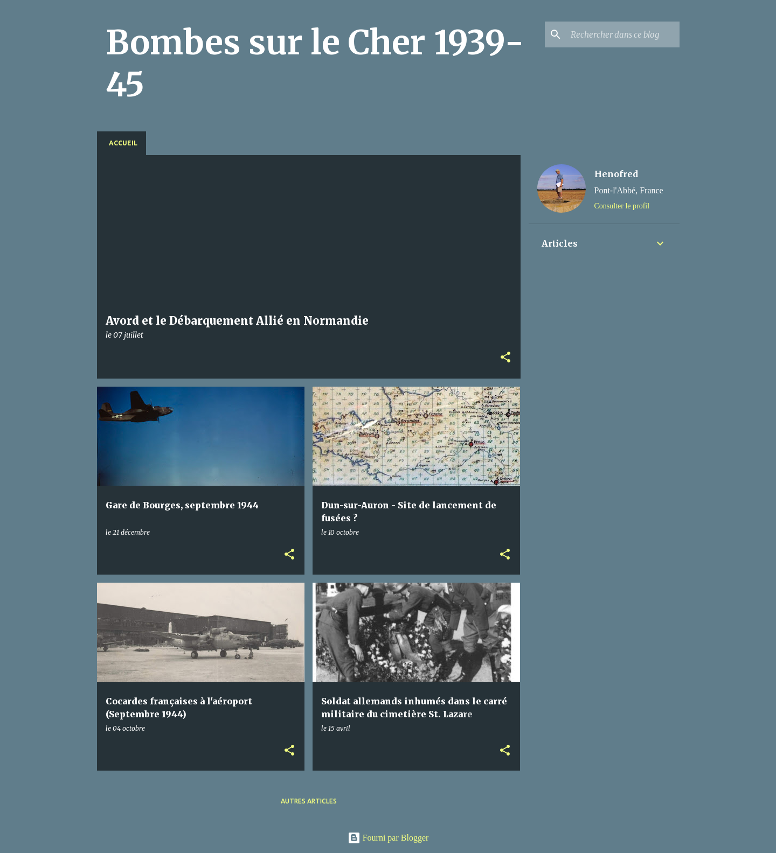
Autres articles (309, 801)
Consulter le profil (622, 206)
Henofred (616, 174)
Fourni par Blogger (388, 837)
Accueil (123, 142)
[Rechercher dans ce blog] (623, 34)
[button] (505, 358)
